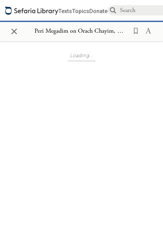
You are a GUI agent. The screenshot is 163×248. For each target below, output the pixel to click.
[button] (134, 30)
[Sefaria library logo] (31, 10)
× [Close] (14, 30)
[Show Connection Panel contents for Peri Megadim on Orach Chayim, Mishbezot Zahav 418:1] (81, 31)
